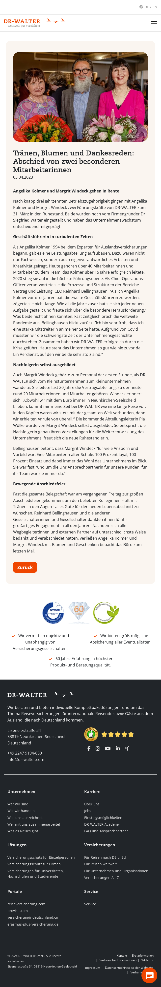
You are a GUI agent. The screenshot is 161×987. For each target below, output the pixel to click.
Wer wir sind (17, 804)
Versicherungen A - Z (101, 877)
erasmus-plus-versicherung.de (32, 924)
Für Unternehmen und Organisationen (116, 871)
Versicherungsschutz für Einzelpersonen (41, 857)
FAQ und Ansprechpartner (106, 831)
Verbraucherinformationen (118, 960)
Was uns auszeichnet (25, 817)
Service (90, 904)
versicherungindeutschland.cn (32, 917)
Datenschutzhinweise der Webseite (129, 968)
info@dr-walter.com (25, 759)
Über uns (92, 804)
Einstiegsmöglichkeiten (103, 817)
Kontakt (122, 955)
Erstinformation (143, 955)
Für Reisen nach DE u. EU (105, 857)
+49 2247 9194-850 (24, 753)
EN (155, 6)
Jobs (87, 810)
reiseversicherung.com (26, 904)
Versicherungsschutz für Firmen (34, 864)
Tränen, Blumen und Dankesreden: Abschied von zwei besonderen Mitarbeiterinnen (73, 162)
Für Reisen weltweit (100, 864)
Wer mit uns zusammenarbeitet (33, 824)
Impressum (92, 968)
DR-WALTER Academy (102, 824)
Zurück (25, 569)
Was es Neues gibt (22, 831)
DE (146, 6)
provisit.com (17, 910)
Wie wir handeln (21, 810)
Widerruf (147, 960)
